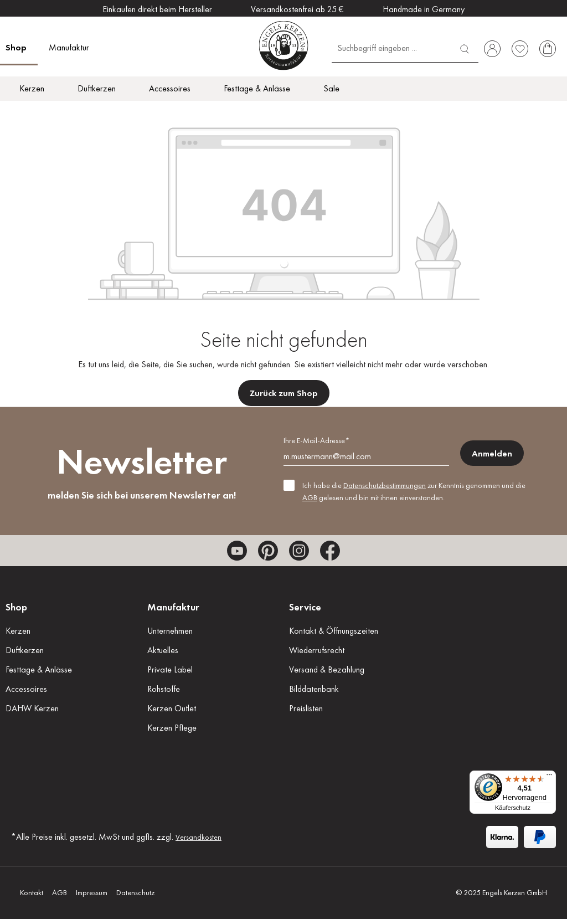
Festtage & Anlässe (39, 669)
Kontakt (31, 892)
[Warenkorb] (547, 48)
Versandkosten (198, 837)
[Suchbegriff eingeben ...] (391, 47)
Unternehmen (170, 630)
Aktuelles (162, 650)
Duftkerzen (25, 650)
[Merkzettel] (520, 48)
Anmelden (492, 453)
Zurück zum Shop (284, 393)
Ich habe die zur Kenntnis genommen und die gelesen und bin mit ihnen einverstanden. (413, 491)
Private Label (170, 669)
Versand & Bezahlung (326, 669)
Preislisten (306, 708)
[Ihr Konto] (492, 48)
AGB (309, 497)
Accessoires (26, 689)
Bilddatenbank (314, 689)
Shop (16, 606)
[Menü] (549, 777)
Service (305, 606)
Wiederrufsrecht (316, 650)
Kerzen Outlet (171, 708)
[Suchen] (464, 47)
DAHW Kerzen (32, 708)
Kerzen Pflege (172, 727)
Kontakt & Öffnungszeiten (333, 630)
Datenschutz (135, 892)
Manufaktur (173, 606)
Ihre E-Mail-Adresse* (316, 440)
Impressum (91, 892)
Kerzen (18, 630)
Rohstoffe (163, 689)
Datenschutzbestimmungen (384, 485)
